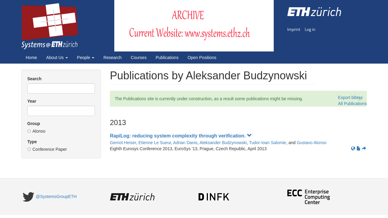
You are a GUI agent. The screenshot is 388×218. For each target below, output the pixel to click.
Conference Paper (47, 149)
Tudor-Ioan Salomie (267, 142)
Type (32, 141)
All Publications (352, 103)
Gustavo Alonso (311, 142)
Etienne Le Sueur (155, 142)
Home (31, 57)
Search (34, 78)
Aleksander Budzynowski (223, 142)
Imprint (293, 29)
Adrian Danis (185, 142)
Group (33, 123)
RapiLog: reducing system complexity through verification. (181, 135)
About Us (57, 57)
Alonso (36, 131)
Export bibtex (350, 97)
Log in (310, 29)
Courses (138, 57)
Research (112, 57)
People (85, 57)
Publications (167, 57)
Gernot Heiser (123, 142)
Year (31, 101)
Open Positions (202, 57)
